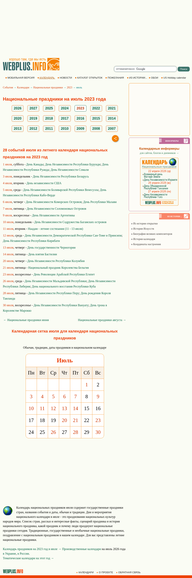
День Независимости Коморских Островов (53, 202)
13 (64, 408)
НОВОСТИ (65, 77)
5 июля (7, 189)
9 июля (7, 215)
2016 (80, 118)
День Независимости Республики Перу (53, 293)
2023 (69, 87)
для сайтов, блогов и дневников (159, 153)
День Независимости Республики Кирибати (31, 240)
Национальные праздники (48, 87)
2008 (96, 129)
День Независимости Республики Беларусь (61, 176)
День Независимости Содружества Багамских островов (70, 222)
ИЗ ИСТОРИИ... (137, 77)
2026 (17, 108)
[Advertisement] (96, 29)
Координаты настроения (146, 244)
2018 (49, 118)
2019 (33, 118)
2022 (96, 108)
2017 (64, 118)
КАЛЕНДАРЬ (46, 77)
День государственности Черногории (51, 247)
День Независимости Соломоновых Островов (56, 208)
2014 (112, 118)
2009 (80, 129)
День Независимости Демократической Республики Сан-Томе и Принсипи (73, 235)
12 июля (8, 235)
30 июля (8, 305)
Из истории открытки (144, 223)
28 (75, 432)
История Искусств (142, 228)
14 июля (8, 254)
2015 (96, 118)
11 (42, 408)
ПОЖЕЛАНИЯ (114, 77)
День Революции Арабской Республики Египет (64, 274)
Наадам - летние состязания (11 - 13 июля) (55, 228)
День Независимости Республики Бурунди (72, 164)
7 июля (7, 208)
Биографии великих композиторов (151, 233)
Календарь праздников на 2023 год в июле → (32, 549)
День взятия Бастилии (42, 254)
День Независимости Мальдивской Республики (55, 281)
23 (98, 420)
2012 (33, 129)
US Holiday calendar (174, 77)
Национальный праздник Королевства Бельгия (58, 267)
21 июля (8, 267)
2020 (17, 118)
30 (98, 432)
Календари (23, 87)
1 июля (7, 164)
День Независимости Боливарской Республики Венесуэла (60, 189)
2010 (64, 129)
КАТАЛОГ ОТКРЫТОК (89, 77)
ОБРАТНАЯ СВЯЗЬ (128, 572)
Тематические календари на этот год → (28, 558)
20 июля (8, 261)
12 (53, 408)
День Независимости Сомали (70, 169)
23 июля (8, 274)
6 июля (7, 202)
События (8, 87)
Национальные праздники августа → (102, 320)
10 (31, 408)
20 (64, 420)
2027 (33, 108)
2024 (64, 108)
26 (53, 432)
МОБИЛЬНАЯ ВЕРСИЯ (20, 77)
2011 (49, 129)
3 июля (7, 176)
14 (75, 408)
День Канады (34, 164)
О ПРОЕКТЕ (105, 572)
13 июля (8, 247)
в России (23, 553)
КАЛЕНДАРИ (85, 572)
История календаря (143, 239)
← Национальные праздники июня (26, 320)
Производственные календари (81, 549)
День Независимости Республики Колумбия (56, 261)
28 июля (8, 293)
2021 (112, 108)
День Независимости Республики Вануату (60, 305)
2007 (112, 129)
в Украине (9, 553)
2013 (17, 129)
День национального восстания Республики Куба (64, 286)
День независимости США (44, 183)
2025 (49, 108)
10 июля (8, 222)
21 (75, 420)
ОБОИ (154, 77)
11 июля (8, 228)
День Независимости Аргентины (53, 215)
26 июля (8, 281)
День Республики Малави (100, 202)
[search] (145, 69)
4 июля (7, 183)
